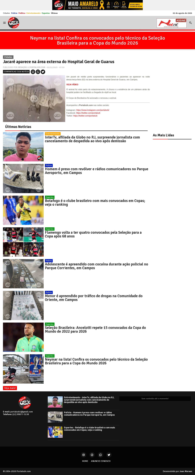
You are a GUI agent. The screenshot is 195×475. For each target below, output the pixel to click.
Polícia (14, 13)
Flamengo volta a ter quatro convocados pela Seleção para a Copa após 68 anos (93, 234)
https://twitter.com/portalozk (88, 113)
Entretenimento (33, 13)
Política (22, 13)
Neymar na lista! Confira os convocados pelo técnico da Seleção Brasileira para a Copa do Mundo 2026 (97, 40)
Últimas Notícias (18, 127)
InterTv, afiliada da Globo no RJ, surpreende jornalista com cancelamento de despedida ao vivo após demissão (92, 139)
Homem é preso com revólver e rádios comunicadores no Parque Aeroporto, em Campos (96, 171)
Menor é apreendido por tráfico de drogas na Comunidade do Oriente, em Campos (94, 298)
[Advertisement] (171, 91)
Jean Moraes (186, 471)
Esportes (46, 13)
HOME (85, 461)
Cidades (6, 13)
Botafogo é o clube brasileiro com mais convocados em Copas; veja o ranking (95, 202)
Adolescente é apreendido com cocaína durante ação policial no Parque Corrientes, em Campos (96, 266)
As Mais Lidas (163, 135)
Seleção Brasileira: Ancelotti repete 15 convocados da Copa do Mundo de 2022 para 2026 (95, 329)
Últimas (54, 13)
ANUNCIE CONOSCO (101, 461)
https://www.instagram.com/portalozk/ (92, 110)
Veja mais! (10, 388)
